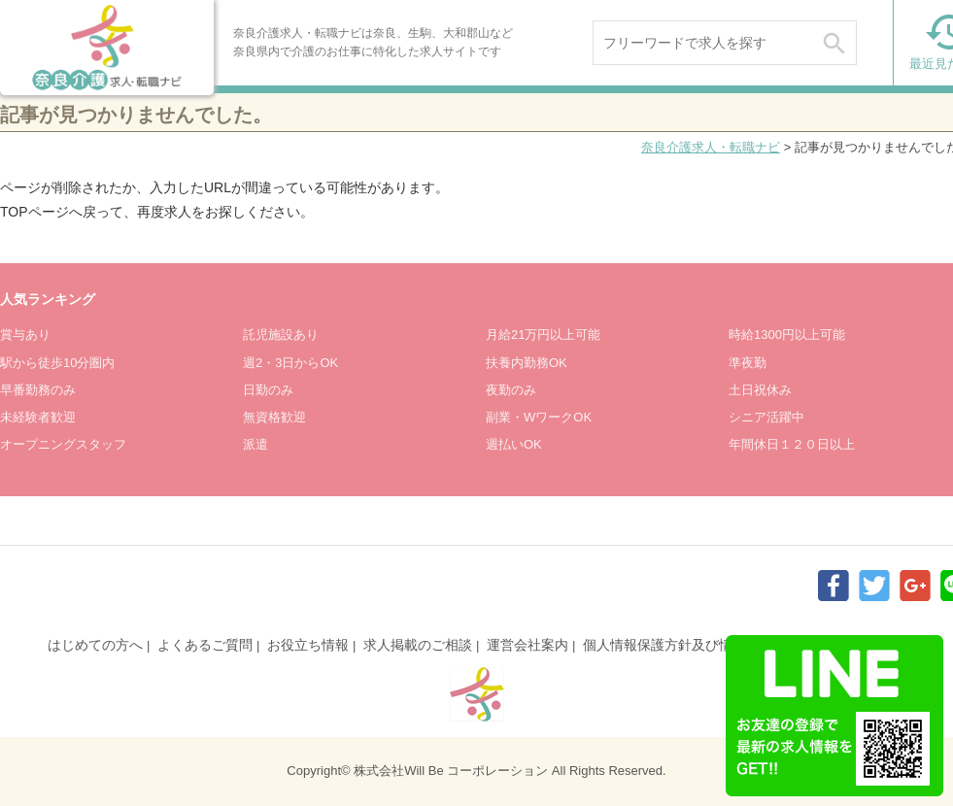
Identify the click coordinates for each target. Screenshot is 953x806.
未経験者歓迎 (38, 417)
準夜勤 (747, 362)
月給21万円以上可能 (543, 334)
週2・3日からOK (290, 362)
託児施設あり (281, 334)
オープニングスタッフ (63, 444)
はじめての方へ (95, 645)
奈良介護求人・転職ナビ (710, 147)
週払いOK (514, 444)
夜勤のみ (511, 390)
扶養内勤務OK (526, 362)
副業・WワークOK (539, 417)
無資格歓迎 (274, 417)
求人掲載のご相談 (417, 645)
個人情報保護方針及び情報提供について (705, 645)
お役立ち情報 (308, 645)
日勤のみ (268, 390)
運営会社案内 (527, 645)
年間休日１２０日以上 (792, 444)
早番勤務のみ (38, 390)
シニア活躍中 (766, 417)
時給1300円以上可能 (787, 334)
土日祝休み (760, 390)
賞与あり (25, 334)
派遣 (255, 444)
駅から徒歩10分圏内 (57, 362)
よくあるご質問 (205, 645)
